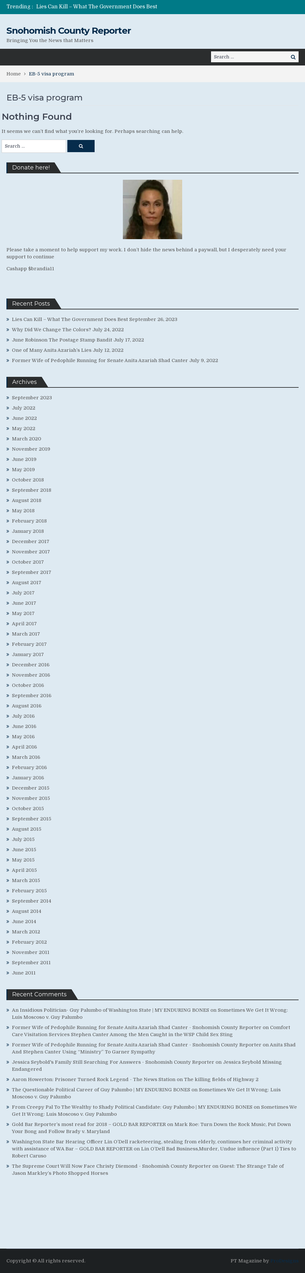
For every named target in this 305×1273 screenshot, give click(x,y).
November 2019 (31, 449)
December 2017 (30, 541)
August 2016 (26, 706)
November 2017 (31, 552)
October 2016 (28, 685)
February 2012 (29, 942)
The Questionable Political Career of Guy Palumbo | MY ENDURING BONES (101, 1090)
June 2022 (24, 418)
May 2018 (23, 511)
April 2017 (24, 624)
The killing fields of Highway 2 (221, 1079)
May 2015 (23, 860)
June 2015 (24, 850)
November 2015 (31, 798)
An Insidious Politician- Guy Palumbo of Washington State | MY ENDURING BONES (110, 1010)
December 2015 (30, 788)
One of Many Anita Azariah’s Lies (51, 350)
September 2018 (31, 490)
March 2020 (26, 439)
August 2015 (26, 829)
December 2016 (30, 665)
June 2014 (24, 921)
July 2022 (23, 408)
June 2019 (24, 459)
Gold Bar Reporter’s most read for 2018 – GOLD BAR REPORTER (89, 1124)
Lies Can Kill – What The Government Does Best (96, 7)
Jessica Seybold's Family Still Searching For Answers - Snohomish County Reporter (113, 1062)
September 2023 (32, 398)
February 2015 (29, 891)
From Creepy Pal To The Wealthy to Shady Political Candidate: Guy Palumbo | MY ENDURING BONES (132, 1107)
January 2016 (28, 778)
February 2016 (29, 767)
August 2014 (26, 911)
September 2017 (31, 572)
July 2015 (23, 839)
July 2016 (23, 716)
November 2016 (31, 675)
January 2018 (28, 531)
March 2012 (26, 932)
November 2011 (30, 952)
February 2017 (29, 644)
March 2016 (26, 757)
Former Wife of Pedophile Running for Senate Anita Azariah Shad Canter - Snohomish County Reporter (136, 1027)
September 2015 (31, 819)
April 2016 (24, 747)
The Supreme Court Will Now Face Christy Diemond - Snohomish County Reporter (111, 1166)
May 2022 (23, 428)
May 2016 (23, 737)
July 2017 (23, 593)
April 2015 (24, 870)
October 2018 (28, 480)
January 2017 (28, 654)
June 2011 (24, 973)
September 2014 (31, 901)
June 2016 (24, 726)
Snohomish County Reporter (68, 30)
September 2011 (31, 963)
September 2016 (31, 695)
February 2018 (29, 521)
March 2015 (26, 880)
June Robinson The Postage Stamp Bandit (62, 340)
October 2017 (28, 562)
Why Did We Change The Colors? (51, 330)
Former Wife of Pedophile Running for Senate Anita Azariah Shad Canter (100, 360)
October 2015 (28, 808)
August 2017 (26, 582)
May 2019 (23, 469)
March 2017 (26, 634)
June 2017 (24, 603)
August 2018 (26, 500)
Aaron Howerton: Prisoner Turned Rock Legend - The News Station (93, 1079)
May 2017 (23, 613)
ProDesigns (284, 1261)
